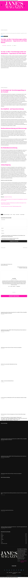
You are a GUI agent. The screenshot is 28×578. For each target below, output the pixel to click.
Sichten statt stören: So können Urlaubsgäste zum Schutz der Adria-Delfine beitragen (13, 414)
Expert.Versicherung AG (7, 214)
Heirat (11, 214)
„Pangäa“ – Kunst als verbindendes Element (7, 380)
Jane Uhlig (4, 45)
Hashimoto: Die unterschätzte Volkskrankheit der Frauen (9, 364)
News (7, 36)
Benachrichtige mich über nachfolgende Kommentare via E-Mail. (10, 238)
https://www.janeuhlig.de (14, 279)
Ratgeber (5, 36)
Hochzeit (14, 214)
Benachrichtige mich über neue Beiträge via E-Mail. (8, 239)
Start (1, 33)
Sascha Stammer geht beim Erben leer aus (7, 510)
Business (4, 33)
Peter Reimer (17, 214)
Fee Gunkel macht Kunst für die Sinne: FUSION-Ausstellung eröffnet (11, 206)
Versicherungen (22, 214)
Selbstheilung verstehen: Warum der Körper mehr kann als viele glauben (11, 347)
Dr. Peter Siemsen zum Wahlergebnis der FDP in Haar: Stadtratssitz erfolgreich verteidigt (13, 397)
